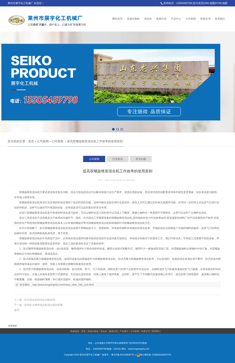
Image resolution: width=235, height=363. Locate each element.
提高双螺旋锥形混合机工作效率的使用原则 (95, 141)
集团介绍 (161, 18)
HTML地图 (221, 3)
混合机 (148, 18)
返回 (16, 310)
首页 (31, 141)
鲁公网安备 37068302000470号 (153, 355)
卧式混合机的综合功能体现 (39, 299)
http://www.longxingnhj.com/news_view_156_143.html (63, 284)
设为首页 (198, 3)
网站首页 (117, 18)
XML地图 (209, 3)
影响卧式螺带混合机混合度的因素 (43, 304)
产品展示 (124, 331)
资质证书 (205, 18)
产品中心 (176, 18)
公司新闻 (191, 18)
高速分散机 (133, 18)
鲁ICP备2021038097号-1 (123, 354)
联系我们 (220, 18)
